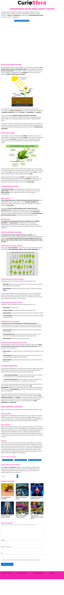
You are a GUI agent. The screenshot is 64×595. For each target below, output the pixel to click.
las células (11, 109)
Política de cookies (21, 573)
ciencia (27, 470)
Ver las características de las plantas (22, 20)
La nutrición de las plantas (8, 459)
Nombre (3, 540)
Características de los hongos (20, 459)
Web (2, 553)
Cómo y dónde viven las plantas (35, 459)
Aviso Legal (51, 573)
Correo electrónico (6, 546)
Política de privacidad (38, 573)
